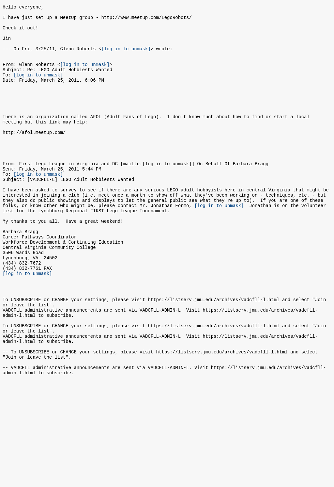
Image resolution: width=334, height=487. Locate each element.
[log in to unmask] (125, 57)
